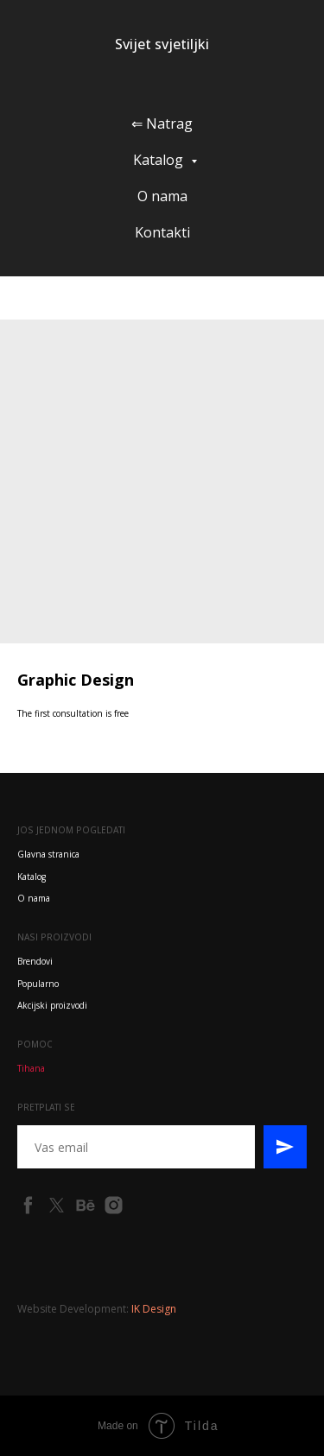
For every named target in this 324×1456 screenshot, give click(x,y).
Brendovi (35, 961)
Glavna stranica (48, 854)
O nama (162, 196)
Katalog (160, 159)
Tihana (31, 1068)
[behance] (85, 1205)
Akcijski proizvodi (52, 1005)
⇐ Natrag (162, 123)
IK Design (153, 1308)
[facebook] (28, 1205)
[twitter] (56, 1205)
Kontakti (162, 232)
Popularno (38, 984)
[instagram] (113, 1205)
